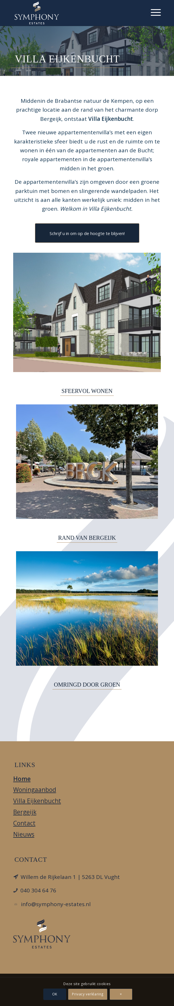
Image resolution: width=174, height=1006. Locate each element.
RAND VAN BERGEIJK (87, 538)
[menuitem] (153, 11)
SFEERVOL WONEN (87, 391)
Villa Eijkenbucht (37, 801)
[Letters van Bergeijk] (87, 461)
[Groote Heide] (87, 608)
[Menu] (153, 11)
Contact (24, 823)
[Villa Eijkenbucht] (72, 13)
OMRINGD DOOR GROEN (87, 684)
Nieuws (23, 834)
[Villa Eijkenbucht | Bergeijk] (87, 312)
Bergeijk (24, 812)
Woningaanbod (34, 790)
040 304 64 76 (38, 890)
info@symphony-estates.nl (56, 904)
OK (54, 994)
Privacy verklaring (88, 994)
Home (22, 779)
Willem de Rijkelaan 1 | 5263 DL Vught (70, 877)
